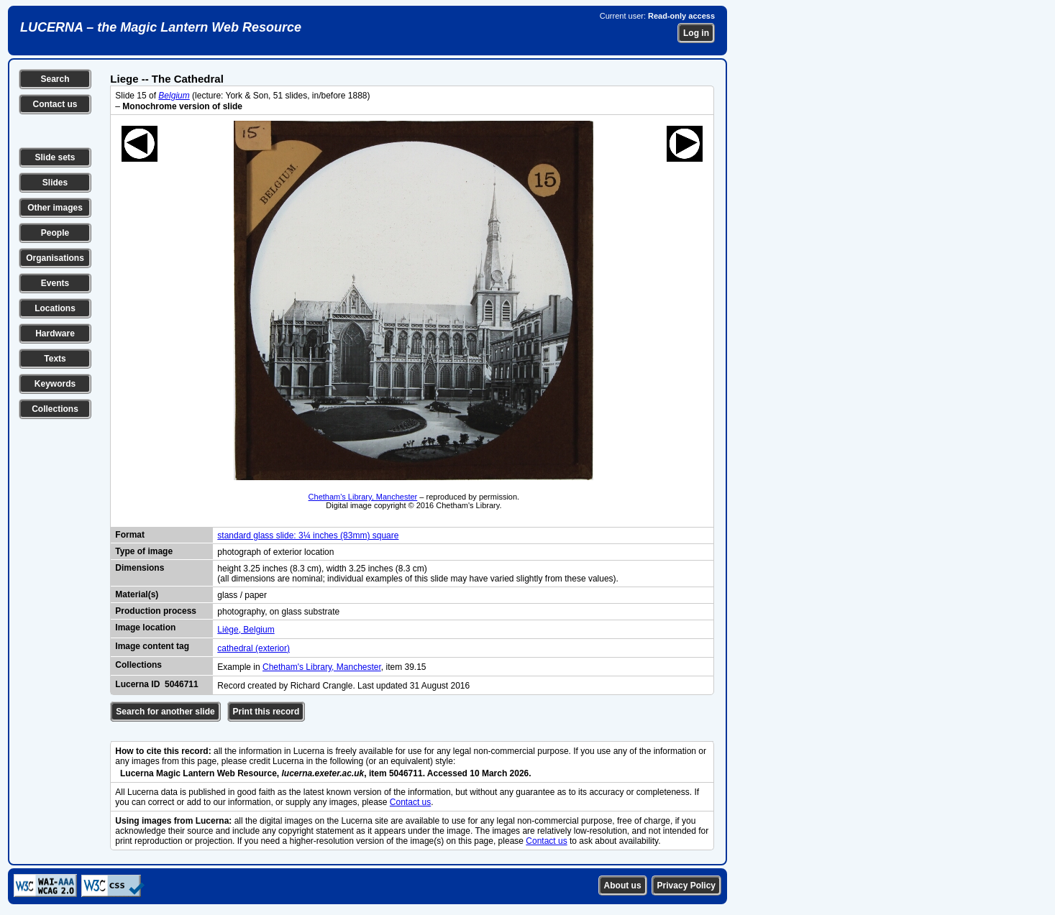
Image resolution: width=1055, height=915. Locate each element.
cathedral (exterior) (253, 648)
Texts (54, 359)
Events (55, 283)
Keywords (55, 384)
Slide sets (55, 157)
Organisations (55, 258)
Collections (55, 409)
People (55, 233)
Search (54, 79)
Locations (55, 308)
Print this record (266, 712)
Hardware (55, 333)
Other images (55, 208)
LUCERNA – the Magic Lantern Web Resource (160, 27)
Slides (55, 183)
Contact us (54, 104)
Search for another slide (165, 712)
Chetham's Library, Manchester (363, 496)
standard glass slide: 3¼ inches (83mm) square (307, 535)
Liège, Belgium (245, 630)
